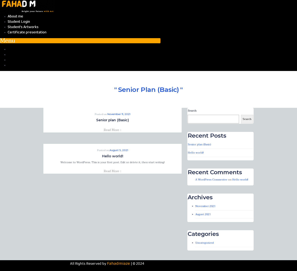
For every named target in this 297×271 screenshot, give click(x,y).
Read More (112, 130)
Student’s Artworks (23, 27)
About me (15, 16)
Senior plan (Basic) (112, 120)
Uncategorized (204, 243)
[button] (80, 40)
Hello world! (112, 156)
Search (192, 111)
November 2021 (205, 206)
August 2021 (203, 214)
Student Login (19, 22)
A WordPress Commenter (211, 179)
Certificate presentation (27, 32)
